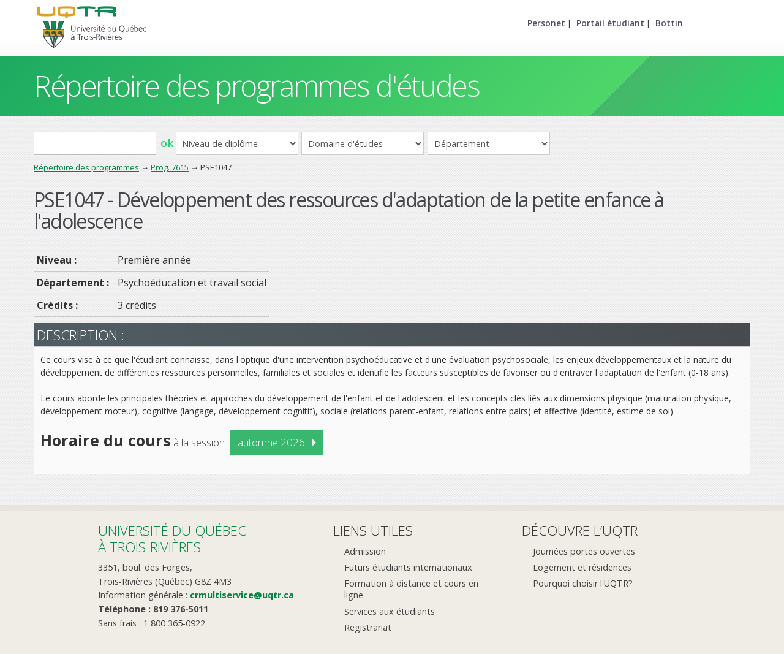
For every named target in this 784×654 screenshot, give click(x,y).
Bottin (669, 23)
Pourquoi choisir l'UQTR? (583, 583)
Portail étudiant (610, 23)
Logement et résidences (582, 567)
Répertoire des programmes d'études (256, 85)
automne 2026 (271, 442)
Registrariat (367, 627)
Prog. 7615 (170, 167)
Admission (365, 551)
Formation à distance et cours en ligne (411, 589)
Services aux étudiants (389, 611)
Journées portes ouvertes (584, 551)
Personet (546, 23)
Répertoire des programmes (86, 167)
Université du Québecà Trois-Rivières (172, 538)
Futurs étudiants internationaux (408, 567)
